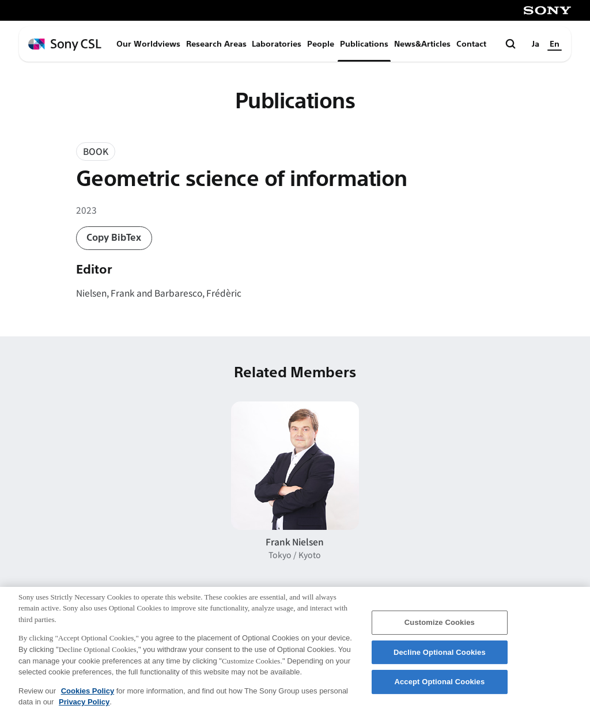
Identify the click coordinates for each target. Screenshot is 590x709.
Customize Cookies (439, 626)
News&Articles (422, 44)
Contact (471, 44)
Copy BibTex (113, 237)
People (320, 44)
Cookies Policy (87, 694)
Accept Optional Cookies (439, 685)
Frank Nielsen (295, 541)
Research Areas (216, 44)
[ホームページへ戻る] (64, 45)
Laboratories (276, 44)
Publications (364, 44)
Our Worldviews (148, 44)
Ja (535, 44)
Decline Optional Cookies (440, 655)
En (554, 44)
